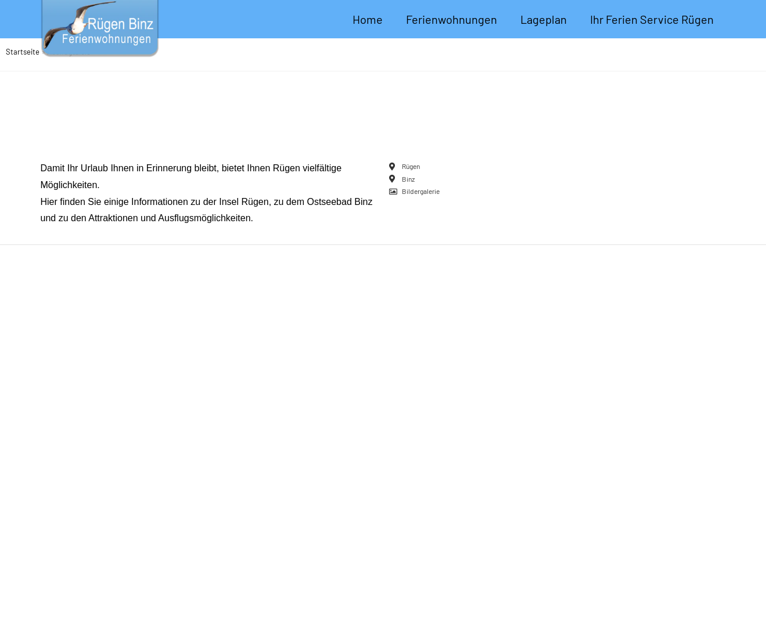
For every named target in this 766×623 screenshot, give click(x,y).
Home (368, 19)
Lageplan (543, 19)
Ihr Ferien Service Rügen (652, 19)
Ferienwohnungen (451, 19)
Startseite (22, 51)
